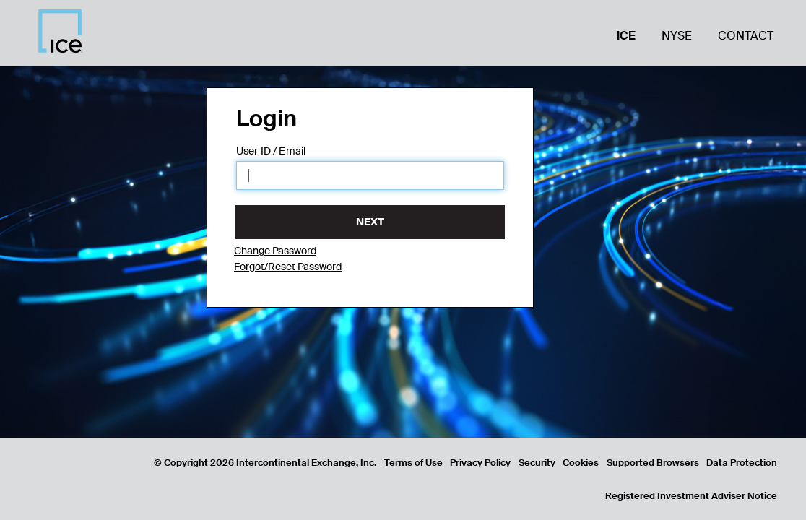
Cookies (581, 462)
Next (370, 221)
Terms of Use (413, 462)
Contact (746, 35)
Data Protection (741, 462)
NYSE (677, 35)
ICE (626, 35)
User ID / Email (271, 150)
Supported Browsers (653, 462)
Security (537, 462)
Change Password (275, 250)
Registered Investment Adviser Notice (691, 496)
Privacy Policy (480, 462)
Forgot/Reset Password (288, 266)
